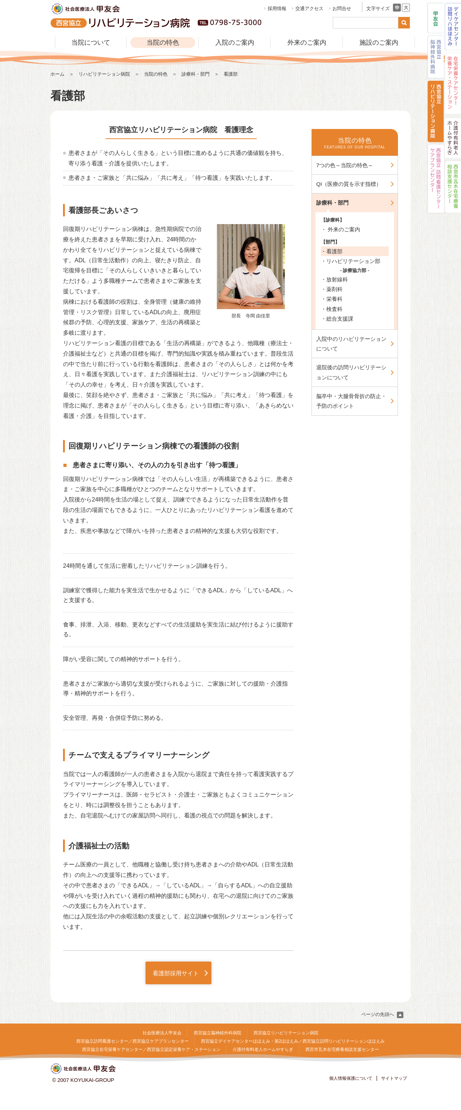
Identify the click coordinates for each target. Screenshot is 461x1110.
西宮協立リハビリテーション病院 (286, 1032)
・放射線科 (334, 279)
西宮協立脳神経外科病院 (217, 1032)
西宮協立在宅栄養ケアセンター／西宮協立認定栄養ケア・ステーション (151, 1049)
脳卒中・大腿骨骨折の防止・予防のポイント (351, 401)
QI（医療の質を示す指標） (348, 184)
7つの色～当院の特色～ (344, 165)
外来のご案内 (306, 42)
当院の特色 (163, 42)
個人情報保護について (350, 1078)
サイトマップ (394, 1078)
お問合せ (341, 8)
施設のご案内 (378, 42)
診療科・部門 (196, 74)
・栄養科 (332, 299)
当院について (90, 42)
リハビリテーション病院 (104, 74)
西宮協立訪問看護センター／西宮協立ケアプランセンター (132, 1041)
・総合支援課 (337, 319)
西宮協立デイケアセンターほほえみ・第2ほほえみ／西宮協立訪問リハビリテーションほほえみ (293, 1041)
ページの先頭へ (382, 1014)
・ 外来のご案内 (340, 229)
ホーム (57, 74)
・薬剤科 (332, 289)
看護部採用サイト (176, 973)
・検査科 (332, 309)
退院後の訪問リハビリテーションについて (351, 372)
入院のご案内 (234, 42)
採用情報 (277, 8)
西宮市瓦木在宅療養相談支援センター (342, 1049)
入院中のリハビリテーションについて (351, 344)
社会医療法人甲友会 (162, 1032)
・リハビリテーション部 (350, 261)
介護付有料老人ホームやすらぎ (263, 1049)
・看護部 (332, 251)
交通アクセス (309, 8)
